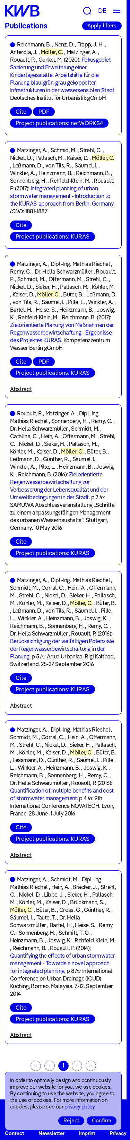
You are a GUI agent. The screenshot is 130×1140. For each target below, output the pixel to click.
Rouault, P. (22, 59)
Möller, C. (52, 52)
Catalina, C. (23, 436)
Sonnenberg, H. (28, 180)
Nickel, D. (21, 157)
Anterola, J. (23, 52)
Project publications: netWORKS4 (59, 123)
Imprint (87, 1133)
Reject (71, 1120)
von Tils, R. (58, 165)
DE (102, 11)
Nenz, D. (64, 44)
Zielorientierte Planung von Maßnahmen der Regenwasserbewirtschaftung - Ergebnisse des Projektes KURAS (62, 332)
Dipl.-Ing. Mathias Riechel (80, 263)
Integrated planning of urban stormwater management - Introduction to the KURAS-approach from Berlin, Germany (61, 196)
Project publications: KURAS (52, 236)
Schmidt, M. (31, 279)
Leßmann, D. (27, 165)
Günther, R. (56, 459)
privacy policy (79, 1106)
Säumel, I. (86, 165)
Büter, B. (73, 294)
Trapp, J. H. (90, 44)
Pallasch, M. (49, 157)
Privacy (118, 1133)
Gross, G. (69, 909)
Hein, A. (50, 436)
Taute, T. (46, 917)
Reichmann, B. (34, 44)
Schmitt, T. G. (74, 932)
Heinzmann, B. (55, 173)
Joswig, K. (95, 618)
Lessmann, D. (28, 760)
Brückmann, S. (87, 902)
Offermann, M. (66, 279)
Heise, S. (46, 309)
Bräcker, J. (84, 886)
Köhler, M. (103, 286)
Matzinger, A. (82, 52)
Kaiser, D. (77, 157)
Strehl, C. (91, 150)
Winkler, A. (22, 173)
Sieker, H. (46, 286)
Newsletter (51, 1133)
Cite (21, 111)
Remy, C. (20, 271)
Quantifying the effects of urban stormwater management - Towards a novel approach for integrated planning (62, 963)
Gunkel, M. (50, 59)
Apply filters (101, 25)
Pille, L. (76, 302)
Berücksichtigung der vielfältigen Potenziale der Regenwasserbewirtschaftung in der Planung (62, 649)
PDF (43, 111)
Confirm (101, 1120)
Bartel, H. (21, 309)
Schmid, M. (64, 150)
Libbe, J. (54, 894)
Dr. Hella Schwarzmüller (63, 271)
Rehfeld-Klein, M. (70, 180)
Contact (14, 1133)
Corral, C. (52, 587)
